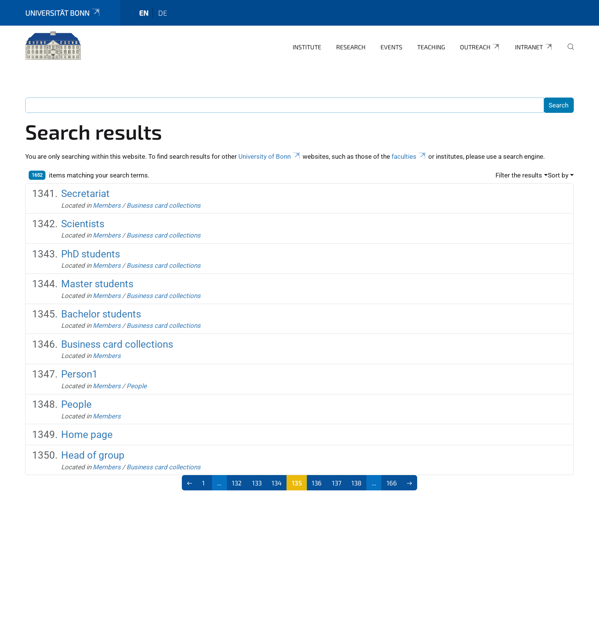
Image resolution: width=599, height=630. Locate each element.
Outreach (480, 47)
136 (317, 483)
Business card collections (163, 205)
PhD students (90, 254)
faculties (409, 156)
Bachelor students (101, 314)
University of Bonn (269, 156)
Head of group (93, 455)
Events (391, 46)
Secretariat (85, 193)
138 (356, 483)
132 (237, 483)
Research (351, 46)
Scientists (82, 224)
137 (337, 483)
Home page (87, 434)
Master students (97, 284)
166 (392, 483)
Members (107, 205)
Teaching (431, 46)
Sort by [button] (558, 175)
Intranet (534, 47)
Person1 (79, 374)
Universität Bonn (63, 12)
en (144, 12)
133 (257, 483)
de (162, 12)
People (136, 386)
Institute (307, 46)
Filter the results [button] (518, 175)
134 (277, 483)
